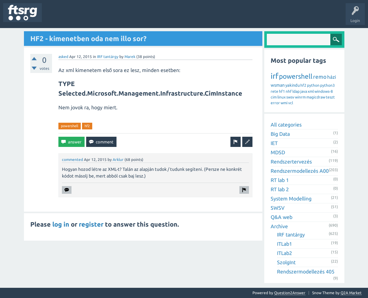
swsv (290, 97)
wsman (278, 85)
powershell (69, 126)
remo (320, 77)
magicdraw (315, 97)
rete (274, 91)
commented (72, 159)
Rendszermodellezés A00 (300, 171)
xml (311, 91)
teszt (330, 97)
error (275, 103)
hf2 (87, 126)
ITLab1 (284, 244)
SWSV (278, 208)
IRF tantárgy (107, 57)
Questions (55, 17)
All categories (286, 124)
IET (274, 143)
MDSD (278, 152)
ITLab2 (284, 253)
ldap (296, 91)
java (303, 91)
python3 (327, 85)
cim (274, 97)
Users (126, 17)
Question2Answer (289, 293)
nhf (289, 91)
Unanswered (82, 17)
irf (274, 76)
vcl (290, 103)
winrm (300, 97)
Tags (106, 17)
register (91, 224)
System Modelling (291, 198)
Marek (129, 57)
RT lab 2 (280, 189)
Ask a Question (189, 17)
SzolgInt (286, 262)
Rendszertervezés (291, 161)
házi (331, 77)
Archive (279, 226)
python (313, 85)
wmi (284, 103)
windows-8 (323, 91)
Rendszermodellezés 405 (305, 271)
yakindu (292, 85)
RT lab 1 (280, 180)
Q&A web (281, 217)
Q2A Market (351, 293)
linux (281, 97)
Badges (146, 17)
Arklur (118, 159)
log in (60, 224)
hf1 (282, 91)
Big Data (280, 134)
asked (63, 57)
